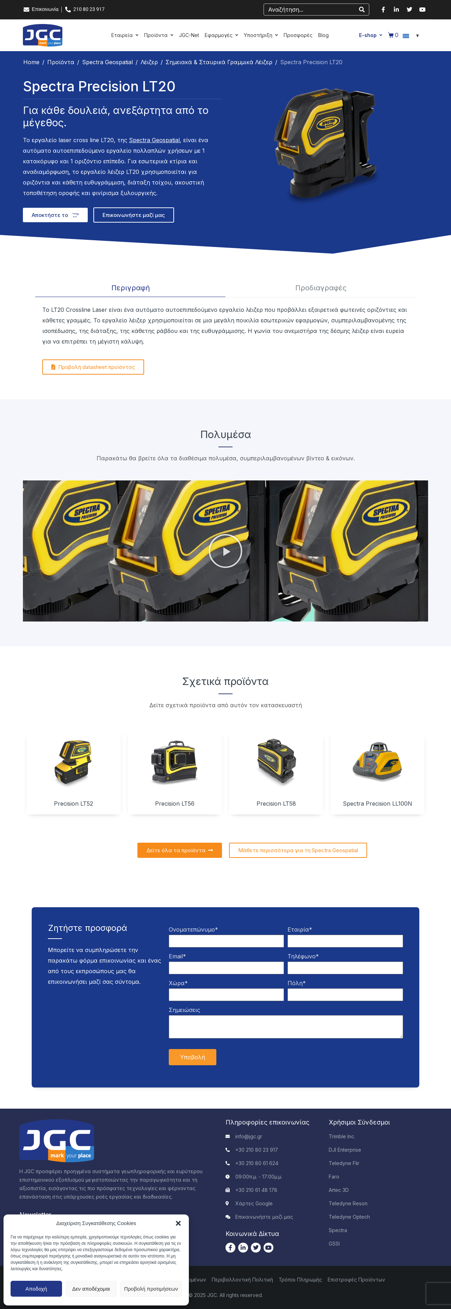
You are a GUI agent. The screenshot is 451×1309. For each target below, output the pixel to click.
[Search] (362, 9)
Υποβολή (192, 1057)
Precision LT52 (73, 803)
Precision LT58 (276, 803)
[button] (178, 1223)
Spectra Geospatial (154, 140)
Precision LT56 (174, 803)
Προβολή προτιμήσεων (151, 1289)
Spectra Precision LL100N (377, 803)
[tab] (130, 288)
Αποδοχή (36, 1289)
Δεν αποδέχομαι (91, 1289)
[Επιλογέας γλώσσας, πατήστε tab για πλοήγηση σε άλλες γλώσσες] (411, 35)
